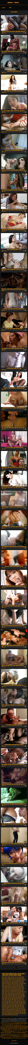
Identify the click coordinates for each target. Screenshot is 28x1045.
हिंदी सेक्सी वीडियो (18, 1027)
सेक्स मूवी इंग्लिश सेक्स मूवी (7, 1004)
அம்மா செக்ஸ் (13, 1030)
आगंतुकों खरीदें (14, 1040)
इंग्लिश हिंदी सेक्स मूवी (15, 1000)
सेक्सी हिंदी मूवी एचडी (11, 1025)
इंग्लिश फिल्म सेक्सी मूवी (13, 979)
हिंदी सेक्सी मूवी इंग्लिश (13, 1014)
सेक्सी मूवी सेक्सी (25, 1026)
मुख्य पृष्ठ (3, 7)
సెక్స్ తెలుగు (18, 1022)
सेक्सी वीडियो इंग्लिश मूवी (10, 1013)
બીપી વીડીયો (9, 1022)
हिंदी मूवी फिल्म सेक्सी (6, 1029)
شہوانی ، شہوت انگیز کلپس (19, 1031)
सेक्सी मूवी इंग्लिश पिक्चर (10, 1010)
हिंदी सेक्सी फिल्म (24, 1029)
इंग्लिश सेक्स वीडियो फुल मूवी (18, 989)
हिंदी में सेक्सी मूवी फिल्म (14, 1029)
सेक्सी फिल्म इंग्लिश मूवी (11, 1008)
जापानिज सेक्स (14, 1036)
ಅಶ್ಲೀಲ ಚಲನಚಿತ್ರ (24, 1022)
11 (23, 966)
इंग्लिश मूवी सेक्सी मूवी (11, 983)
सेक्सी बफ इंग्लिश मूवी (6, 1009)
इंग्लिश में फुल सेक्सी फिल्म (7, 985)
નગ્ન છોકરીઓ (21, 1035)
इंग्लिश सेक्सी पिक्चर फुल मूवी (8, 990)
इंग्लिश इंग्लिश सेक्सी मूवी (7, 977)
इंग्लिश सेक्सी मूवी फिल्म (12, 994)
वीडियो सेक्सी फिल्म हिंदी (5, 1027)
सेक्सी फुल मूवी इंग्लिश (20, 1008)
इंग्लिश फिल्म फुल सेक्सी (17, 978)
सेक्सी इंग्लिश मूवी (16, 1004)
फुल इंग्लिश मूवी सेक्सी (16, 1001)
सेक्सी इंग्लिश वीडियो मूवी (14, 1006)
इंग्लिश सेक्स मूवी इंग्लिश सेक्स (15, 986)
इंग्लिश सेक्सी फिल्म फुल (18, 990)
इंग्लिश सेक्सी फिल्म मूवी (6, 991)
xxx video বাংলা (14, 1032)
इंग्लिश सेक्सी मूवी (15, 991)
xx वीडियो (20, 1029)
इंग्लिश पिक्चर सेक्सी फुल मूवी (18, 977)
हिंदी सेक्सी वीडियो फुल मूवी (18, 1023)
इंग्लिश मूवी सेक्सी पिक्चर (14, 982)
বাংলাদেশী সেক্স (3, 1023)
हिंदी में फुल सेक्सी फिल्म (22, 1032)
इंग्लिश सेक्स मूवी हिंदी (8, 989)
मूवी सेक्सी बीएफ (8, 1038)
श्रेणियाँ (10, 7)
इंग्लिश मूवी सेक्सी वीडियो (21, 983)
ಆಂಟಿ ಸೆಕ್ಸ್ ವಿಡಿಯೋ (10, 1023)
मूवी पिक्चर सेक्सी (20, 1036)
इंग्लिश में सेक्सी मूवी (16, 985)
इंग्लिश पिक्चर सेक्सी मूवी (7, 978)
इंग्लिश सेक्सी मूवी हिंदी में (17, 997)
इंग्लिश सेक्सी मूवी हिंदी (7, 997)
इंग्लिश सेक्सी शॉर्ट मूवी (6, 1000)
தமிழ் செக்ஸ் (20, 1034)
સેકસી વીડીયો (19, 1030)
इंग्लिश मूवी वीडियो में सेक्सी (18, 981)
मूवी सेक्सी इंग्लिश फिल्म (11, 1002)
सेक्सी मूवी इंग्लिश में (19, 1010)
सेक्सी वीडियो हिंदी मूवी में (6, 1030)
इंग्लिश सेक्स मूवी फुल (13, 987)
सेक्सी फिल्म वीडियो (12, 1027)
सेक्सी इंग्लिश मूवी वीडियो (12, 1005)
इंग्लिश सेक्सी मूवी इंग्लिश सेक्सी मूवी (12, 993)
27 (13, 967)
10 (21, 966)
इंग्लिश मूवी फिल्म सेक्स (8, 981)
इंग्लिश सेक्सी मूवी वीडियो (10, 995)
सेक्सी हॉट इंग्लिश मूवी (19, 1013)
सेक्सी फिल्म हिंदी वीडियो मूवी (9, 1031)
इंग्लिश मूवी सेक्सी (5, 982)
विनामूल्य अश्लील (4, 1022)
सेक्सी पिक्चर (6, 1025)
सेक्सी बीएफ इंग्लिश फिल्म (16, 1009)
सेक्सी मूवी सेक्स (18, 1025)
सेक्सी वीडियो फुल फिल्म (18, 1026)
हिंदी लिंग (9, 1032)
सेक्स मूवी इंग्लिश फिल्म (20, 1002)
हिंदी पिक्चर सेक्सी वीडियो (6, 1034)
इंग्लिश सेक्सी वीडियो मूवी (18, 998)
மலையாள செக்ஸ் (22, 1038)
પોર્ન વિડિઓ (9, 1035)
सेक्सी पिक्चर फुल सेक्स (10, 1026)
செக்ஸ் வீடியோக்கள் (7, 1036)
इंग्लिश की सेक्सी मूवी (7, 1018)
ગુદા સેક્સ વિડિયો (15, 1038)
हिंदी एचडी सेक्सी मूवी (14, 1035)
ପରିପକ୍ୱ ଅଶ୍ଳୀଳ (14, 1034)
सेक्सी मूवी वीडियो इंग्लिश (14, 1012)
